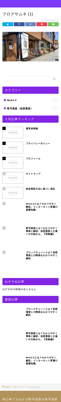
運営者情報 (13, 377)
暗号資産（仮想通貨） (32, 108)
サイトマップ (14, 352)
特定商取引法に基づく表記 (21, 369)
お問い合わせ (14, 344)
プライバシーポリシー (19, 361)
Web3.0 (32, 100)
